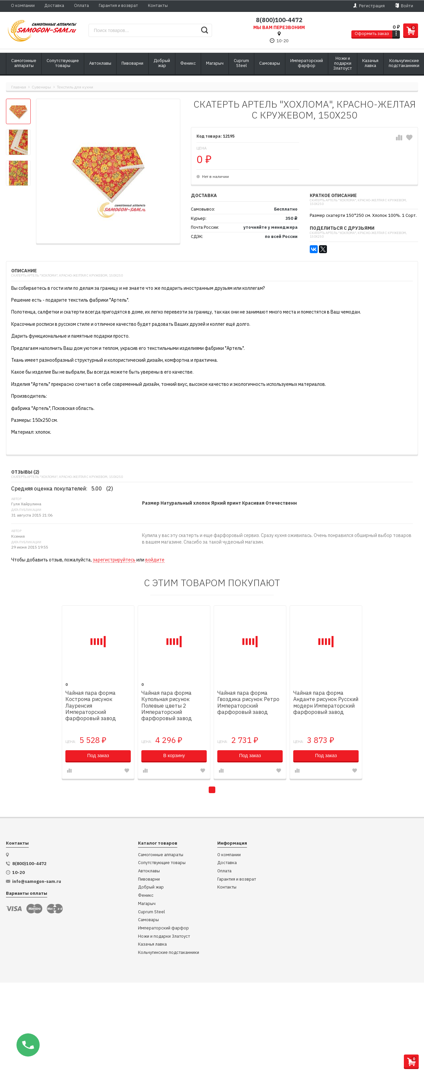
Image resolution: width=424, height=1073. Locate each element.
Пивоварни (149, 879)
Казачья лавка (152, 944)
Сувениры (41, 86)
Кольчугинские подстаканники (168, 952)
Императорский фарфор (163, 928)
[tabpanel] (98, 692)
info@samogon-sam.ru (36, 881)
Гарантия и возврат (118, 5)
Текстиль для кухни (75, 86)
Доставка (54, 5)
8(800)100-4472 (279, 20)
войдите (154, 560)
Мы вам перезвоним (279, 27)
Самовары (148, 920)
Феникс (146, 895)
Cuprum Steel (151, 912)
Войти (404, 6)
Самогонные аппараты (160, 855)
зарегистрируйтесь (114, 560)
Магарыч (147, 903)
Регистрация (369, 6)
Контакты (158, 5)
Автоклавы (149, 871)
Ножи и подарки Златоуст (164, 936)
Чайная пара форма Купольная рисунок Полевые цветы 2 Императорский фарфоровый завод (166, 705)
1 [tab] (212, 790)
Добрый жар (151, 887)
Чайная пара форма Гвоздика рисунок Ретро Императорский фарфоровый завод (248, 702)
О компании (23, 5)
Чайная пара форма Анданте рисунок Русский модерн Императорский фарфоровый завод (325, 702)
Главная (18, 86)
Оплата (81, 5)
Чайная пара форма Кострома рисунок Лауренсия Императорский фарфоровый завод (90, 705)
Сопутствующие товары (162, 862)
